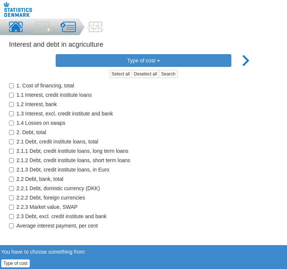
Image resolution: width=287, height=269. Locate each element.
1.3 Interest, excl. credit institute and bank (61, 114)
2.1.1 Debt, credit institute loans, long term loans (69, 151)
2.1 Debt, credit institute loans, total (53, 142)
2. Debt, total (27, 132)
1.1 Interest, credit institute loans (50, 95)
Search (168, 74)
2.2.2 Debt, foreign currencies (47, 198)
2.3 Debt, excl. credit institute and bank (58, 216)
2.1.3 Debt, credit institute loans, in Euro (59, 170)
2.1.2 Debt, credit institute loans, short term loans (69, 160)
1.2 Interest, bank (33, 104)
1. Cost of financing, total (41, 86)
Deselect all (145, 74)
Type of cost (143, 61)
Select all (121, 74)
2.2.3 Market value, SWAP (43, 207)
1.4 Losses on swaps (37, 123)
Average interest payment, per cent (53, 226)
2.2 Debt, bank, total (36, 179)
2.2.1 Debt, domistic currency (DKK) (54, 188)
